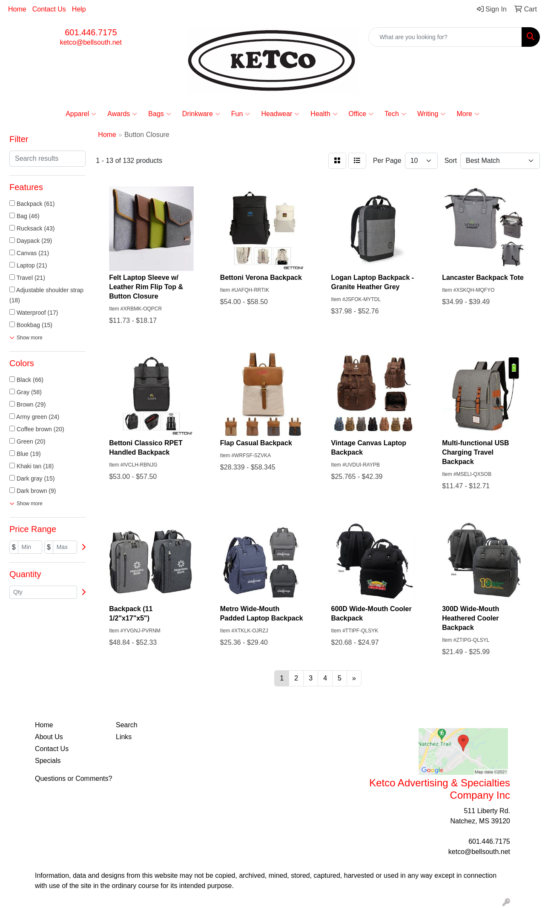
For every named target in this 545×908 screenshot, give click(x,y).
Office (361, 114)
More (467, 114)
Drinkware (201, 114)
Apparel (81, 114)
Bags (159, 114)
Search (127, 725)
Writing (431, 114)
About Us (49, 736)
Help (79, 9)
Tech (395, 114)
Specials (47, 760)
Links (124, 736)
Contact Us (49, 9)
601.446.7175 (91, 32)
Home (17, 9)
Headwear (280, 114)
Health (323, 114)
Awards (122, 114)
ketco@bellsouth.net (91, 42)
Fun (240, 114)
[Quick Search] (445, 37)
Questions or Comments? (73, 778)
